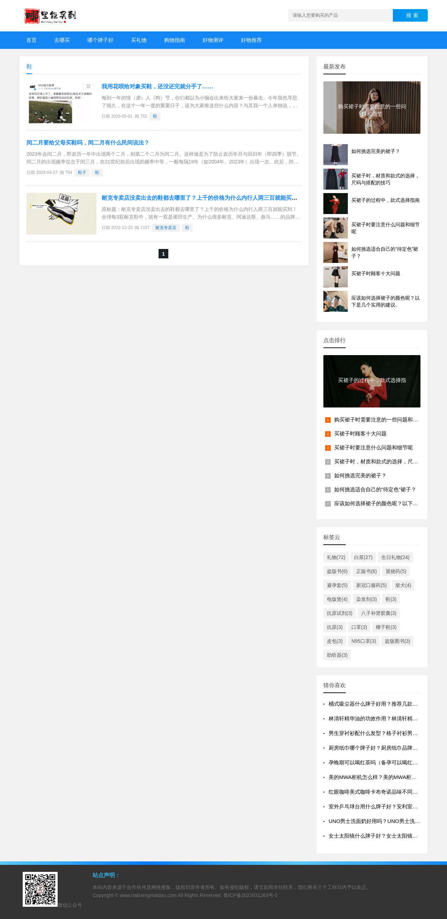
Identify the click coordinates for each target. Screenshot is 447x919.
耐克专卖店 (165, 227)
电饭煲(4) (337, 599)
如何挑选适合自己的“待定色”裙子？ (375, 489)
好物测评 (213, 40)
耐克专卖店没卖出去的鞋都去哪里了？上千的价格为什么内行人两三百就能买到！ (202, 198)
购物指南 (174, 40)
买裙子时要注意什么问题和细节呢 (373, 447)
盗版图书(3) (397, 641)
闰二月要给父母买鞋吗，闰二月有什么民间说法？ (88, 143)
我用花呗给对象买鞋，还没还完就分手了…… (157, 86)
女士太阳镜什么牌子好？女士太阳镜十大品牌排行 (386, 836)
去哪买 (62, 40)
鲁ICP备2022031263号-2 (251, 895)
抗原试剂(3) (339, 613)
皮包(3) (335, 641)
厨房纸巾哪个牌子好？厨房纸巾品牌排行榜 (378, 748)
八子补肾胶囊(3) (378, 613)
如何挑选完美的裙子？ (360, 475)
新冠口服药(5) (371, 585)
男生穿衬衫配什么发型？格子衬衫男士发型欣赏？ (386, 733)
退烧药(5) (396, 571)
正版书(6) (366, 571)
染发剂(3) (366, 599)
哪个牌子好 (100, 40)
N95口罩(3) (363, 641)
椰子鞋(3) (386, 627)
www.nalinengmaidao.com (148, 895)
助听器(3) (337, 655)
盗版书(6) (337, 571)
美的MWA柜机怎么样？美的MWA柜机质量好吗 (383, 777)
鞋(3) (391, 599)
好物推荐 (251, 40)
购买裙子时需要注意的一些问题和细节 (378, 419)
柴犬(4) (403, 585)
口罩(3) (359, 627)
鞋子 (82, 172)
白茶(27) (363, 557)
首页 (31, 40)
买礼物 (139, 40)
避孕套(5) (337, 585)
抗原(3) (335, 627)
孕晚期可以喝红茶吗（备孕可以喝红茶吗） (378, 762)
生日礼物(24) (395, 557)
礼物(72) (336, 557)
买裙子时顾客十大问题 (360, 433)
